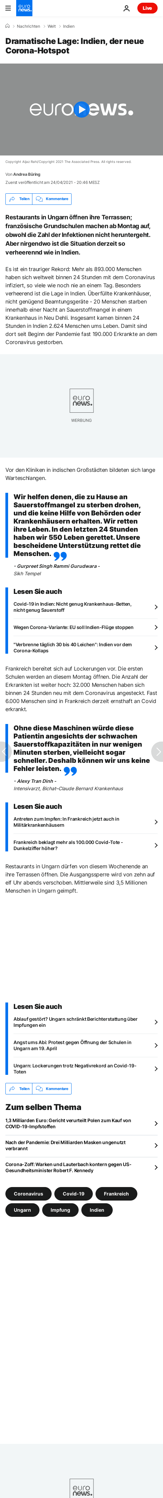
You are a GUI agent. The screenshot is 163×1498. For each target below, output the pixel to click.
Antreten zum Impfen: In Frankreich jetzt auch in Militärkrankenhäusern (66, 822)
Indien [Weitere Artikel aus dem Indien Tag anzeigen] (97, 1210)
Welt (52, 26)
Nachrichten (28, 26)
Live (147, 8)
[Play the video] (81, 109)
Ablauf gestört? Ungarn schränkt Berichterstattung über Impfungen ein (75, 1022)
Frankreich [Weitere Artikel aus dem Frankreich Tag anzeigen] (116, 1194)
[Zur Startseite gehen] (24, 8)
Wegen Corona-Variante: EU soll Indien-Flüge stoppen (73, 627)
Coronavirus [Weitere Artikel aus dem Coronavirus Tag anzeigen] (28, 1194)
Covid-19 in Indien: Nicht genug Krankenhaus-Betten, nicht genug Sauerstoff (72, 607)
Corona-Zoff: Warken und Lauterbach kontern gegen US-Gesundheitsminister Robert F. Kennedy (68, 1167)
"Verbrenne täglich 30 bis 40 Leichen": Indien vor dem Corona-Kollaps (72, 647)
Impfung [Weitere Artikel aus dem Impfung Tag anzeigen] (60, 1210)
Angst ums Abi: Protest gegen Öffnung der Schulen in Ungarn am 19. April (72, 1045)
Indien (69, 26)
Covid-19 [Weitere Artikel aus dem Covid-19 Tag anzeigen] (73, 1194)
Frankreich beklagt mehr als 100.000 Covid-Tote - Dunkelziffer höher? (68, 845)
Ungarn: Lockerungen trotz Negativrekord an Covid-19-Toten (74, 1068)
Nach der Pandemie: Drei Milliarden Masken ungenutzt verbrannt (65, 1145)
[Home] (7, 26)
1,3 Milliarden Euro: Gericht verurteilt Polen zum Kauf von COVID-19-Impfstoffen (68, 1123)
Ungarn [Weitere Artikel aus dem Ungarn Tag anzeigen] (22, 1210)
